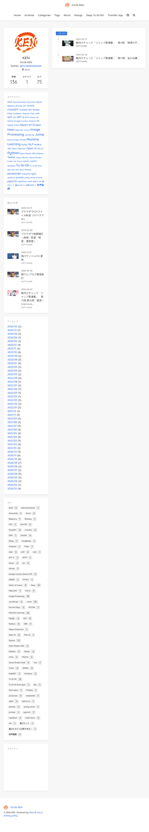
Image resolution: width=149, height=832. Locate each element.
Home (17, 15)
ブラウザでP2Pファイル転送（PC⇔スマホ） (32, 215)
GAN (37, 113)
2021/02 (12, 444)
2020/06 (12, 473)
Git (37, 117)
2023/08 (12, 359)
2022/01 (12, 407)
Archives (29, 15)
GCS (14, 117)
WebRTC (33, 161)
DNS (30, 110)
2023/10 (12, 352)
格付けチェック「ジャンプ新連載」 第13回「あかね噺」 (108, 58)
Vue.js (19, 161)
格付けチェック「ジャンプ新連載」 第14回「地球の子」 (108, 42)
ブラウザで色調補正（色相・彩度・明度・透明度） (32, 237)
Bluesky (19, 106)
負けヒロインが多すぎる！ (25, 185)
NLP (30, 144)
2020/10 (12, 459)
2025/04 (12, 333)
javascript (14, 173)
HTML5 (17, 125)
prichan (39, 177)
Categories (44, 15)
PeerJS (40, 149)
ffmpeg (28, 170)
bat (13, 170)
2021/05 (12, 433)
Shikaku (40, 153)
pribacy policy (11, 815)
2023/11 (11, 348)
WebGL (26, 161)
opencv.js (11, 177)
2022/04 (12, 396)
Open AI (31, 148)
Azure (39, 102)
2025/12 (12, 330)
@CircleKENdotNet (31, 66)
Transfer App (115, 15)
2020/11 (11, 455)
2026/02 (12, 326)
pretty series (30, 177)
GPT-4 (20, 117)
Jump (39, 134)
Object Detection (19, 149)
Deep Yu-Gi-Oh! (95, 15)
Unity (18, 157)
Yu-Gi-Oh (22, 165)
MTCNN (23, 140)
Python (13, 153)
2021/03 (12, 440)
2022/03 (12, 400)
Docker (36, 109)
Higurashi (19, 130)
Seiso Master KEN (28, 153)
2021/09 (12, 418)
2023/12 (12, 344)
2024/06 (12, 337)
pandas (20, 177)
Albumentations (19, 102)
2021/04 (12, 437)
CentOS (30, 105)
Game (32, 117)
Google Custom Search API (26, 121)
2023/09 (12, 355)
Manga (78, 15)
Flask (32, 113)
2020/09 (12, 462)
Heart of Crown (30, 125)
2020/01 (12, 488)
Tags (57, 15)
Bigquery (11, 106)
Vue (14, 161)
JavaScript (29, 135)
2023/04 (12, 370)
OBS (9, 149)
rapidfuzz (22, 181)
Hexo (11, 129)
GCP (9, 117)
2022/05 (12, 392)
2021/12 (11, 411)
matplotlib (25, 174)
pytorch (12, 181)
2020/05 (12, 477)
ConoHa (23, 109)
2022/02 (12, 403)
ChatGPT (13, 109)
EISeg (9, 113)
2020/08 (12, 466)
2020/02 (12, 484)
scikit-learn (32, 181)
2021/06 (12, 429)
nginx (33, 173)
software (81, 46)
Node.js (38, 144)
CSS (24, 106)
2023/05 (12, 367)
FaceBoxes (17, 113)
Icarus (27, 130)
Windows (11, 166)
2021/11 (11, 414)
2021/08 (12, 422)
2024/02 (12, 341)
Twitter (11, 157)
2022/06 (12, 389)
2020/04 (12, 481)
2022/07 (12, 385)
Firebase (26, 113)
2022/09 (12, 378)
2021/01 (11, 448)
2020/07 (12, 470)
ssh (40, 181)
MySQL (24, 144)
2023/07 (12, 363)
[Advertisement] (26, 769)
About (67, 15)
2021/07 (12, 425)
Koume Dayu (13, 140)
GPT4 (27, 117)
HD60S (10, 125)
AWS (9, 102)
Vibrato (24, 157)
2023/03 (12, 374)
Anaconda (31, 102)
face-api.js (19, 170)
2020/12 (12, 451)
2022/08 (12, 381)
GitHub (10, 121)
